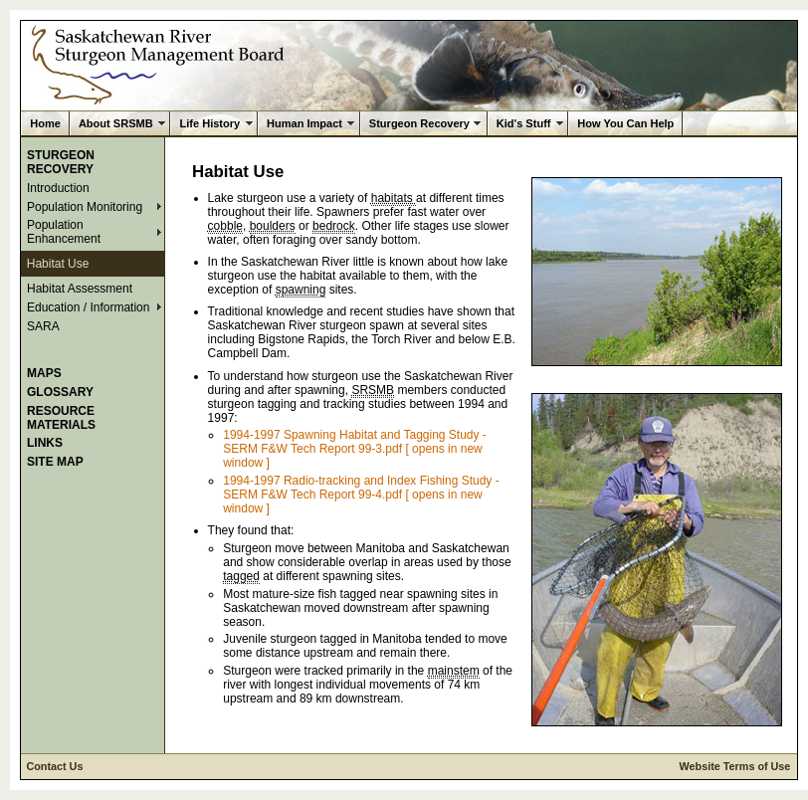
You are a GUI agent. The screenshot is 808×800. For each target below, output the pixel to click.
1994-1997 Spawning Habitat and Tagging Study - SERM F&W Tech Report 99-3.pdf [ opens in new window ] (355, 449)
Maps (44, 373)
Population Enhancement (64, 232)
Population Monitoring (84, 207)
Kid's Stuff (524, 123)
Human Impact (304, 123)
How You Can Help (625, 123)
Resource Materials (61, 418)
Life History (209, 123)
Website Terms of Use (735, 766)
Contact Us (54, 766)
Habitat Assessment (79, 289)
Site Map (55, 462)
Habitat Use (58, 264)
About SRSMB (116, 123)
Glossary (60, 392)
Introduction (58, 188)
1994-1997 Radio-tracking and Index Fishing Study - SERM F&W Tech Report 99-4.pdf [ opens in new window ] (361, 494)
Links (45, 443)
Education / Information (88, 307)
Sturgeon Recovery (419, 123)
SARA (43, 326)
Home (45, 123)
